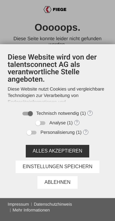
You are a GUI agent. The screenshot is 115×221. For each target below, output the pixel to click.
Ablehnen (57, 182)
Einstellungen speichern (58, 166)
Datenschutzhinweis (53, 204)
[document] (57, 79)
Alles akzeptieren (57, 150)
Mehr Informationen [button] (31, 209)
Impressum (18, 204)
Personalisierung (57, 132)
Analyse (57, 123)
